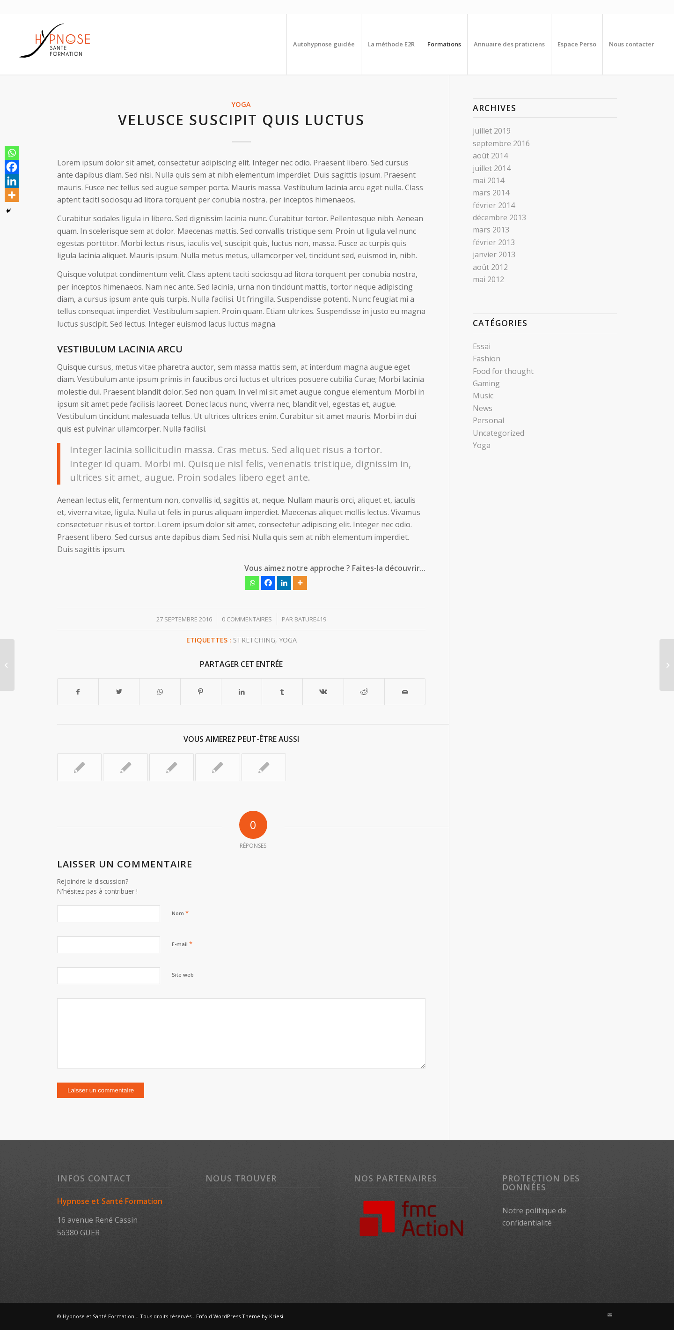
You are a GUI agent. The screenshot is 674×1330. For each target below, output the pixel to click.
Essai (482, 346)
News (482, 408)
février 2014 (494, 205)
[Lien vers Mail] (610, 1315)
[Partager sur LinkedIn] (241, 692)
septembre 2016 (501, 143)
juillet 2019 (492, 131)
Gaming (486, 383)
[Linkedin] (284, 583)
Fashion (486, 358)
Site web (183, 974)
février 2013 (494, 242)
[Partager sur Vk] (323, 692)
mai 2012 (488, 279)
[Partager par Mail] (405, 692)
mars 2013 (491, 229)
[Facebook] (268, 583)
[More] (300, 583)
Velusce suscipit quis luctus (241, 119)
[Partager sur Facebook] (78, 692)
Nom (180, 913)
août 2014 (490, 155)
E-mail (182, 944)
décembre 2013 (499, 217)
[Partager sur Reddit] (364, 692)
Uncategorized (498, 433)
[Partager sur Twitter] (119, 692)
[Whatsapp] (252, 583)
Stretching (254, 639)
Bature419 (310, 619)
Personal (488, 420)
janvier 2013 (494, 254)
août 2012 (490, 267)
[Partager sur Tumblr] (282, 692)
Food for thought (503, 371)
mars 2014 (491, 192)
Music (483, 395)
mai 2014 (488, 180)
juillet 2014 (492, 168)
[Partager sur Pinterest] (201, 692)
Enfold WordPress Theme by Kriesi (239, 1316)
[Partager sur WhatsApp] (159, 692)
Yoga (241, 104)
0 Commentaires (247, 619)
